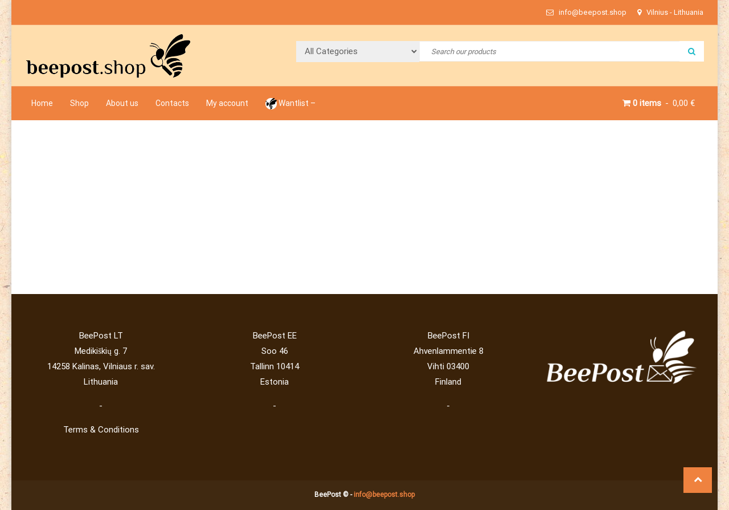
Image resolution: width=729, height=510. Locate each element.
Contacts (172, 103)
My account (227, 103)
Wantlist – (290, 103)
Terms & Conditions (101, 430)
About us (122, 103)
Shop (79, 103)
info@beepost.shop (384, 495)
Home (42, 103)
